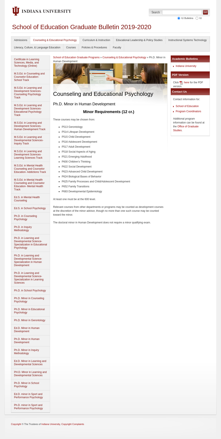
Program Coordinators (188, 111)
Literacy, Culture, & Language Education (37, 47)
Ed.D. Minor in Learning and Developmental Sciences (30, 363)
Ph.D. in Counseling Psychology (25, 218)
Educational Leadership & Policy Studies (139, 40)
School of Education (187, 106)
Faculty (117, 47)
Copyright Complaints (72, 424)
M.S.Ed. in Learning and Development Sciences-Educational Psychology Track (28, 110)
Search (156, 12)
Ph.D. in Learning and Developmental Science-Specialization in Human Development (28, 260)
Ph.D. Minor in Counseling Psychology (29, 300)
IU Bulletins (186, 18)
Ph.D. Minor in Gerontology (29, 320)
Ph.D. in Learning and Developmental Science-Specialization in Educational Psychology (30, 243)
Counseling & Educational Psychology (55, 40)
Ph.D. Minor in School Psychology (26, 385)
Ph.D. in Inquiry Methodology (23, 229)
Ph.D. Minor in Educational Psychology (29, 311)
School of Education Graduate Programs (76, 57)
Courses (71, 47)
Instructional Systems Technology (187, 40)
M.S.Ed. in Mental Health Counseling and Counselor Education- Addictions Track (30, 169)
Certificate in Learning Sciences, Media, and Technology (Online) (26, 62)
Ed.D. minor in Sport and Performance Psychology (28, 396)
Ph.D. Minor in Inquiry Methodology (26, 352)
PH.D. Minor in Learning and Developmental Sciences (30, 374)
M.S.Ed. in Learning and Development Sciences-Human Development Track (29, 126)
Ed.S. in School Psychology (30, 208)
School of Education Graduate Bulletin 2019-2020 (81, 26)
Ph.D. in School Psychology (30, 290)
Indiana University (186, 66)
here (186, 82)
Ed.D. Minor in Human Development (26, 330)
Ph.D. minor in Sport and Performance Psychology (28, 407)
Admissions (20, 40)
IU (200, 18)
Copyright (16, 424)
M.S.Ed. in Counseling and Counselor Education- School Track (29, 77)
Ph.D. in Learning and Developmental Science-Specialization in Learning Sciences (29, 278)
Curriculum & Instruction (96, 40)
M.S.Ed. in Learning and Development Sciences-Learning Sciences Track (28, 154)
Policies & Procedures (94, 47)
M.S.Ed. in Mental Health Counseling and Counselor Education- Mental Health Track (29, 184)
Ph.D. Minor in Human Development (26, 341)
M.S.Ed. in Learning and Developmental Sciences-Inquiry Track (28, 140)
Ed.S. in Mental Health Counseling (27, 199)
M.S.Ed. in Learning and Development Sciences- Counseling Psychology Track (28, 92)
